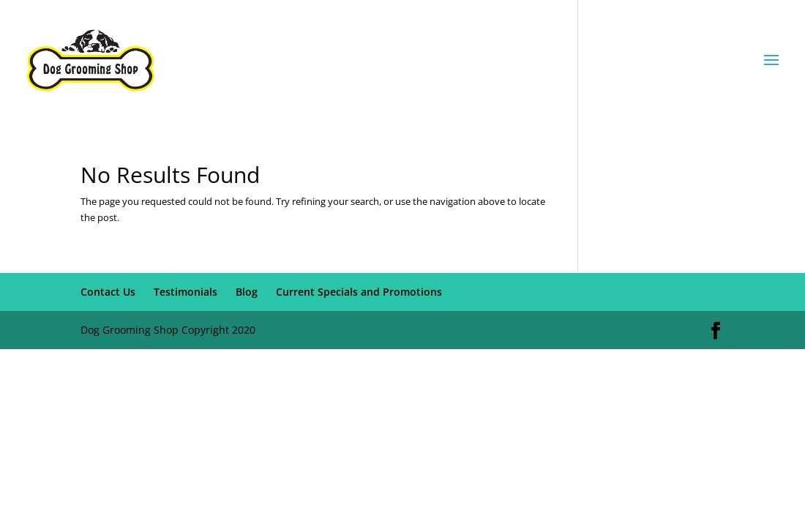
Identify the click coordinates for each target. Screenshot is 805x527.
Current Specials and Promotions (359, 292)
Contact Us (107, 292)
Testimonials (185, 292)
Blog (247, 292)
